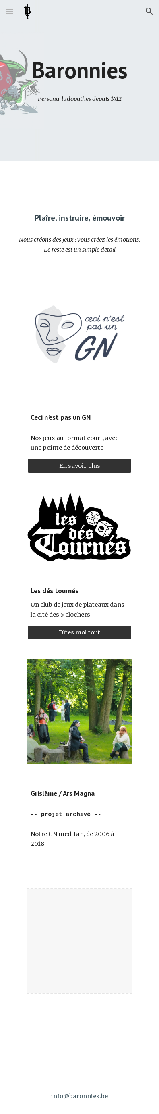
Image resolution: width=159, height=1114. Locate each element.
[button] (9, 11)
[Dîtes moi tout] (80, 632)
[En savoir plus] (80, 465)
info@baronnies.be (79, 1096)
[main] (79, 70)
